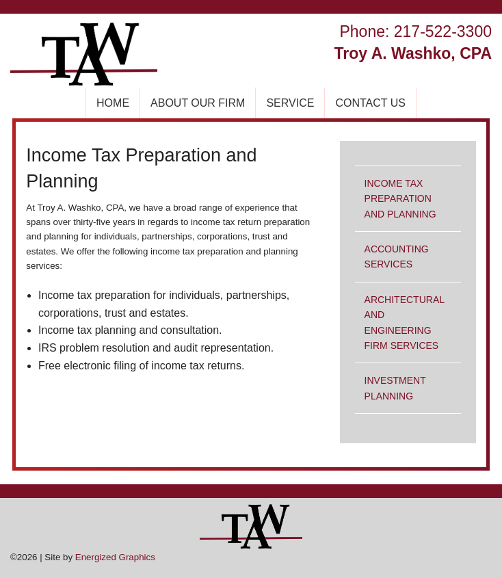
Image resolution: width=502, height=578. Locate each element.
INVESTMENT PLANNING (395, 388)
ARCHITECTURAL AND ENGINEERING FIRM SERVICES (405, 322)
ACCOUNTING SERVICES (397, 257)
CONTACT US (370, 103)
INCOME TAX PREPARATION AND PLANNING (400, 199)
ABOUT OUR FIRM (197, 103)
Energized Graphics (115, 557)
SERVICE (290, 103)
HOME (112, 103)
